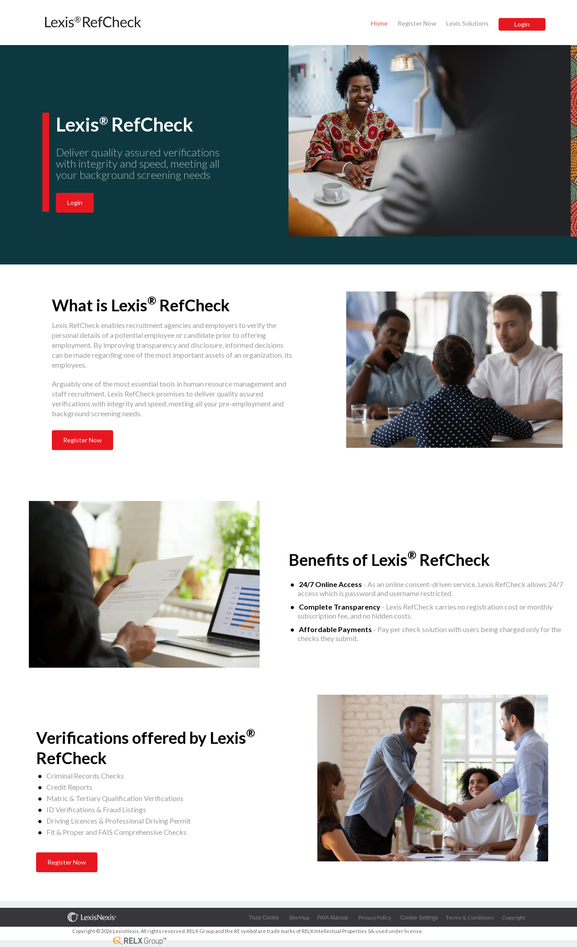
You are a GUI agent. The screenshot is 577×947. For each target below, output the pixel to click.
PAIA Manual (332, 918)
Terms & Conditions (470, 917)
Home (379, 23)
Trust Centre (264, 918)
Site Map (299, 917)
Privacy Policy (374, 917)
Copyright (513, 917)
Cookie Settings (419, 918)
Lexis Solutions (467, 23)
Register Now (417, 23)
